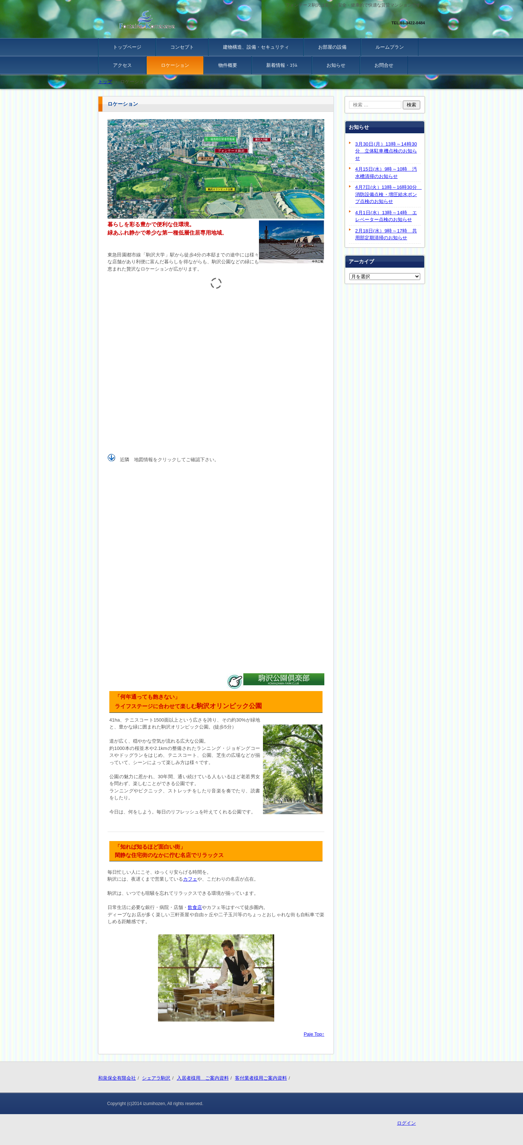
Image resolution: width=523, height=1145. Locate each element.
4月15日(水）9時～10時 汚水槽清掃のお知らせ (386, 172)
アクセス (122, 65)
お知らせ (336, 65)
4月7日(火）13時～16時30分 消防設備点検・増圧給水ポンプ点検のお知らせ (388, 194)
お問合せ (383, 65)
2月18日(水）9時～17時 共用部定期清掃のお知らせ (386, 234)
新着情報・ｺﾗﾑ (281, 65)
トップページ (127, 47)
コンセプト (182, 47)
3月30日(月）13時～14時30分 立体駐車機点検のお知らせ (386, 151)
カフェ (190, 879)
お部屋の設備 (332, 47)
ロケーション (175, 65)
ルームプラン (390, 47)
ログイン (406, 1123)
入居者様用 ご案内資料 (203, 1078)
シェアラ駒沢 (156, 1078)
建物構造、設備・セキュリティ (256, 47)
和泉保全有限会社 (117, 1078)
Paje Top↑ (314, 1034)
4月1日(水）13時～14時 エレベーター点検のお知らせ (386, 216)
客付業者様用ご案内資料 (261, 1078)
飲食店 (195, 907)
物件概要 (227, 65)
